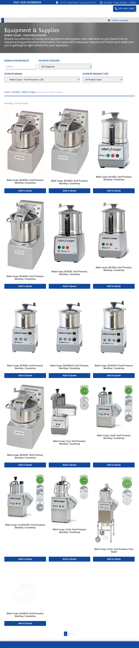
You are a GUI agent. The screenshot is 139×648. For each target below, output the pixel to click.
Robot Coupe (28, 111)
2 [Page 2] (69, 628)
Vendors (16, 111)
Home (7, 111)
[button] (2, 40)
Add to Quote (25, 210)
